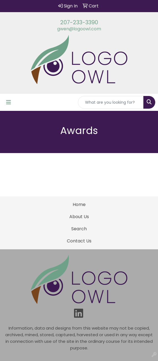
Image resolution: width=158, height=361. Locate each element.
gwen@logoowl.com (79, 29)
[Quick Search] (111, 102)
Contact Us (79, 241)
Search (79, 229)
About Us (79, 216)
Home (79, 204)
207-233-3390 (79, 22)
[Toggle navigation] (8, 102)
